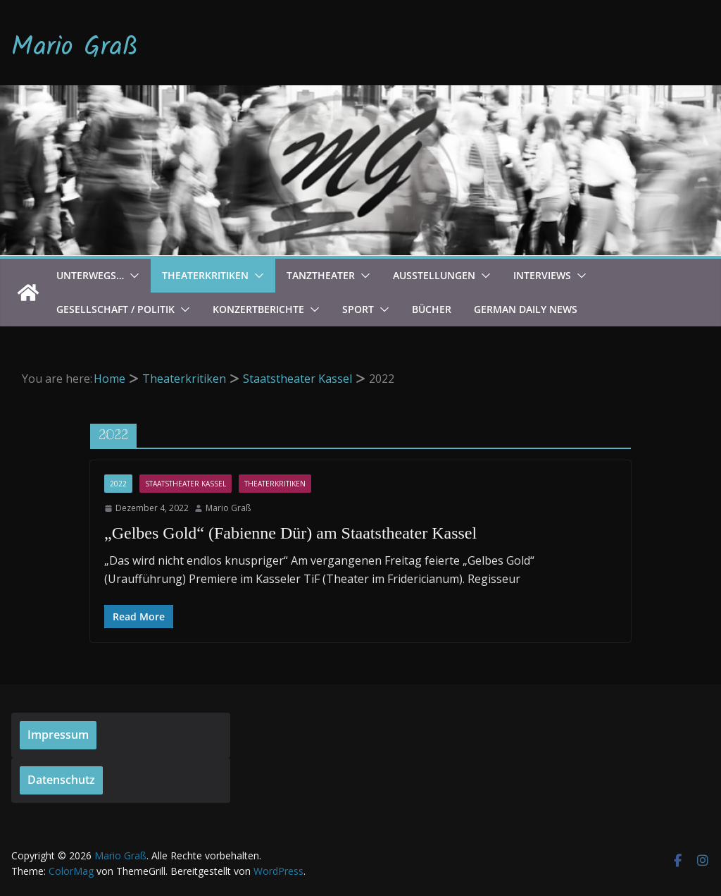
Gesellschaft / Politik (115, 309)
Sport (358, 309)
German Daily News (525, 309)
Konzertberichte (258, 309)
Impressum (58, 734)
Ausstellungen (434, 275)
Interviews (542, 275)
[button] (131, 276)
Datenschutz (61, 779)
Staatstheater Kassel (185, 484)
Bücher (431, 309)
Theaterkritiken (205, 275)
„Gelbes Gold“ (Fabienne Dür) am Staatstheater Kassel (290, 533)
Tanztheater (321, 275)
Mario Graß (74, 48)
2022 (118, 484)
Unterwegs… (90, 275)
